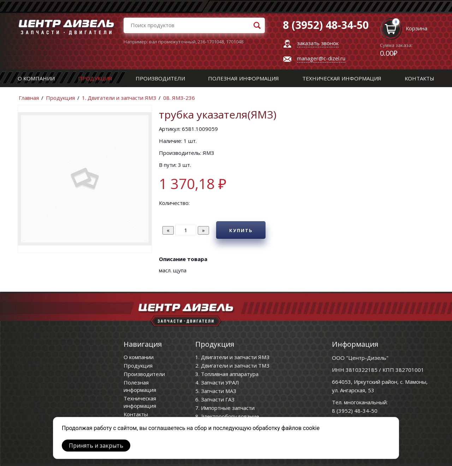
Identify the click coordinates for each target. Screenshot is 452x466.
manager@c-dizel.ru (321, 58)
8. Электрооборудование (227, 416)
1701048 (234, 41)
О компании (36, 78)
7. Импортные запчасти (225, 407)
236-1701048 (211, 41)
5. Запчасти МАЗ (215, 390)
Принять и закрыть (96, 445)
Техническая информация (341, 78)
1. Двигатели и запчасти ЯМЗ (119, 97)
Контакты (419, 78)
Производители (160, 78)
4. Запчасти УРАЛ (217, 382)
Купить (241, 230)
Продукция (95, 78)
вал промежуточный (172, 41)
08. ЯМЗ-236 (179, 97)
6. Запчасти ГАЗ (214, 399)
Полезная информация (243, 78)
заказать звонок (318, 43)
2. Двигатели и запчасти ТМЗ (232, 365)
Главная (29, 97)
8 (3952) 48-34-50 (354, 410)
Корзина (416, 28)
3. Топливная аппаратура (226, 373)
